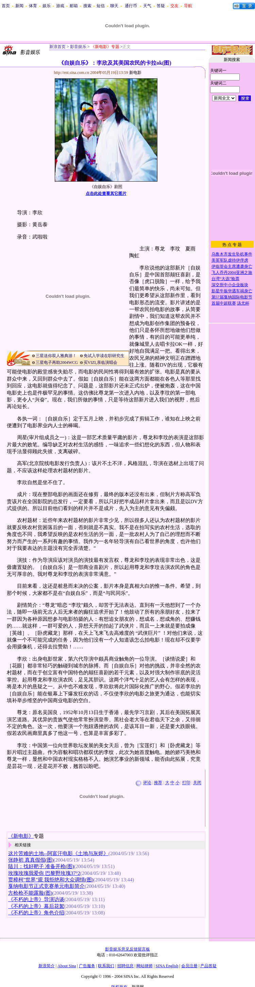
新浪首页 (57, 46)
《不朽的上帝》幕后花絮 (36, 906)
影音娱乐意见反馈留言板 (127, 949)
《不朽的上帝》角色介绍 (36, 912)
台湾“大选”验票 (225, 278)
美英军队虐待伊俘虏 (229, 260)
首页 (6, 5)
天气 (147, 5)
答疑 (161, 5)
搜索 (87, 5)
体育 (33, 5)
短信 (101, 5)
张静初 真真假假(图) (31, 860)
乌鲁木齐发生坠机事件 (231, 254)
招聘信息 (125, 965)
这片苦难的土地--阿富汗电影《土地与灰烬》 (58, 853)
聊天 (114, 5)
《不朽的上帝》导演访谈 (36, 899)
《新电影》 (21, 836)
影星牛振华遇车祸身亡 (231, 291)
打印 (186, 783)
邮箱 (74, 5)
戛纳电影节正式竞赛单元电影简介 (46, 886)
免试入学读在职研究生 (104, 355)
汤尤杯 (243, 303)
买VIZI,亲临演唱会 (100, 362)
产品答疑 (208, 965)
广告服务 (87, 965)
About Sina (66, 965)
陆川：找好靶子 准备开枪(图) (41, 866)
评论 (147, 783)
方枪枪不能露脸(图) (30, 893)
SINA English (166, 965)
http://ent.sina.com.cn (72, 72)
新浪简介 (46, 965)
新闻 (19, 5)
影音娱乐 (78, 46)
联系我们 (106, 965)
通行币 (131, 5)
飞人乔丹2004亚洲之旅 (231, 272)
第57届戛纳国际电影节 (231, 297)
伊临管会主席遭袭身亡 (231, 266)
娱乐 (46, 5)
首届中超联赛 (223, 303)
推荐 (158, 783)
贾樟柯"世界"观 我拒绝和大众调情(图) (51, 879)
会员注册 (189, 965)
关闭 (197, 783)
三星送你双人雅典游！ (56, 355)
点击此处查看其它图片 (106, 193)
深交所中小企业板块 (229, 284)
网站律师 (144, 965)
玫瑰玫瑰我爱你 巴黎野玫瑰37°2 (44, 873)
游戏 (60, 5)
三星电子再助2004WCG (57, 362)
